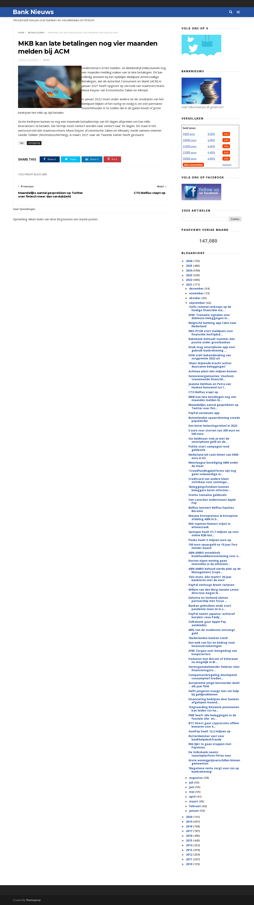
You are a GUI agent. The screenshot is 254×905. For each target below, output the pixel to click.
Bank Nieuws (33, 12)
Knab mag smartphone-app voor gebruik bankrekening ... (212, 348)
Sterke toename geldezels (208, 495)
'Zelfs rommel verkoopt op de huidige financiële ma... (210, 308)
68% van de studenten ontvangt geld (212, 631)
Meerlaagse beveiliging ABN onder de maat (213, 464)
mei (192, 792)
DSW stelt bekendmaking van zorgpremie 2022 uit (210, 356)
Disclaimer (226, 164)
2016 (189, 836)
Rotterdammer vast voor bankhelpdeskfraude (206, 737)
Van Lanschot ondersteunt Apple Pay (212, 501)
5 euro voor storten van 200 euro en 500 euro (214, 432)
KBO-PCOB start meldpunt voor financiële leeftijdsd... (211, 332)
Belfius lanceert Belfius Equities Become (211, 509)
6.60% (211, 146)
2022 (189, 280)
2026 (189, 261)
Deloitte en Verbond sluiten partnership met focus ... (208, 599)
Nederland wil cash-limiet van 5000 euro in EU (213, 456)
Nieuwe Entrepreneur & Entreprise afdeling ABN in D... (213, 517)
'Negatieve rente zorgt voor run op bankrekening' (214, 769)
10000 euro (189, 140)
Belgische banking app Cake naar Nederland (212, 324)
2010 (189, 864)
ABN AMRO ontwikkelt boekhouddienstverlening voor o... (215, 554)
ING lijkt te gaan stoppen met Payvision (210, 745)
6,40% (211, 152)
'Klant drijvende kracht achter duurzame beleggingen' (210, 364)
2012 (189, 854)
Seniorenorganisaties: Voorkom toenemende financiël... (211, 377)
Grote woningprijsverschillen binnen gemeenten (214, 761)
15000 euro (189, 146)
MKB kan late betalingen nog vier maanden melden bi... (212, 398)
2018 (189, 826)
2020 (189, 817)
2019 (189, 821)
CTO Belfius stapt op (203, 392)
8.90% (211, 134)
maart (194, 801)
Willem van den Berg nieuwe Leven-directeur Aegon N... (214, 591)
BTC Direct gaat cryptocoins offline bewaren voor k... (214, 724)
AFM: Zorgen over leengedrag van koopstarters (213, 652)
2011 (189, 859)
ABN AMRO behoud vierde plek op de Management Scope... (215, 570)
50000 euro (189, 158)
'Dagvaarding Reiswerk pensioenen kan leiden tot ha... (214, 708)
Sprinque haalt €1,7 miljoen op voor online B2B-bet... (214, 533)
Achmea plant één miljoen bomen (213, 371)
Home (21, 32)
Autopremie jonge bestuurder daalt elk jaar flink (214, 684)
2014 (189, 845)
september (197, 303)
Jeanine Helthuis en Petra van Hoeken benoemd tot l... (210, 385)
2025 (189, 266)
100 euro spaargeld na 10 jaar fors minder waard (213, 546)
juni (192, 787)
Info (226, 134)
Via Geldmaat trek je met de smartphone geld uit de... (209, 440)
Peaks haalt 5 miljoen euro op (210, 540)
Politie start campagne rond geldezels (209, 448)
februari (195, 806)
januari (194, 811)
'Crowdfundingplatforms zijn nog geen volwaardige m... (212, 472)
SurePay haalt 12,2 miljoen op (209, 731)
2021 (189, 284)
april (192, 796)
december (196, 288)
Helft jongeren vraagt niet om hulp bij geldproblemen (214, 692)
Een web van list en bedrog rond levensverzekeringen (212, 644)
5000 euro (189, 134)
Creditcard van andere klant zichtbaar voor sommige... (209, 480)
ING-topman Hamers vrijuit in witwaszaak (209, 525)
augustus (196, 778)
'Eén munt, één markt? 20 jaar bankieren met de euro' (210, 578)
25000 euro (189, 152)
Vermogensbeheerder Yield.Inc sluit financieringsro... (214, 668)
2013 (189, 850)
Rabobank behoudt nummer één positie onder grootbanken (212, 340)
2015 (189, 840)
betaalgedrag (36, 32)
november (196, 293)
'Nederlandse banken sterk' (208, 638)
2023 (189, 275)
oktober (195, 298)
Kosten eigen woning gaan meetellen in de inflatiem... (209, 562)
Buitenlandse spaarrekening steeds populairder (214, 419)
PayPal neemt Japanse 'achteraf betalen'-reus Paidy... (212, 615)
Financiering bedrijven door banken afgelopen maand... (214, 700)
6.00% (211, 140)
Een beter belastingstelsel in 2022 (213, 425)
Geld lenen (189, 128)
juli (191, 782)
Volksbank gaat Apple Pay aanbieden (207, 623)
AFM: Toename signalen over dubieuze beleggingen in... (209, 316)
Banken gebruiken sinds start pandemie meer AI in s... (210, 607)
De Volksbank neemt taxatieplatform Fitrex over (210, 753)
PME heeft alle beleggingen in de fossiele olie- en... (212, 716)
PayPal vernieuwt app (204, 413)
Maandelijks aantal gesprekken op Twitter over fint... (213, 406)
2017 (189, 831)
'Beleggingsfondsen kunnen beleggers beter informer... (210, 488)
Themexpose (33, 900)
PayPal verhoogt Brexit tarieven (211, 585)
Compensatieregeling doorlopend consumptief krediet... (213, 676)
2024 (189, 270)
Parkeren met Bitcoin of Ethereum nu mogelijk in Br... (213, 660)
